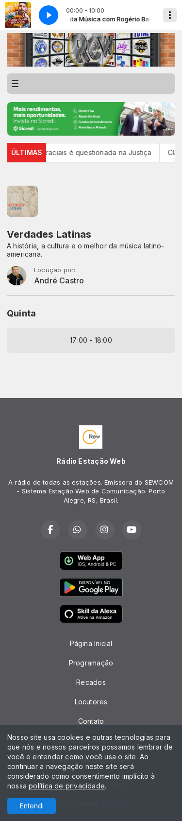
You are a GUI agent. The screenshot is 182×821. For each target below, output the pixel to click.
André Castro (59, 280)
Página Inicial (91, 643)
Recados (90, 682)
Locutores (91, 702)
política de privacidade (67, 786)
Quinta (21, 313)
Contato (91, 721)
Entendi (32, 806)
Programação (91, 663)
